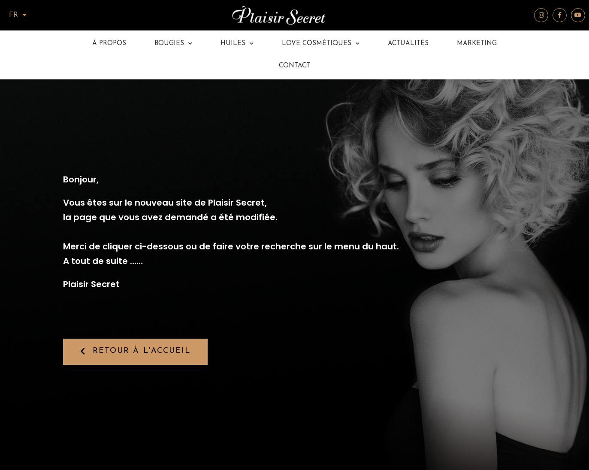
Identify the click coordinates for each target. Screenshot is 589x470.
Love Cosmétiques (320, 44)
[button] (135, 352)
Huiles (237, 44)
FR (18, 15)
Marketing (477, 43)
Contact (294, 66)
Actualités (408, 43)
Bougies (173, 44)
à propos (109, 43)
